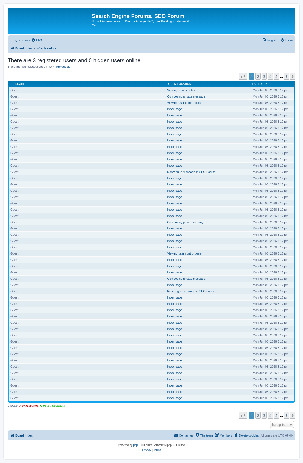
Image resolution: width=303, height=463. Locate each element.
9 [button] (286, 76)
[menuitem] (36, 40)
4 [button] (270, 76)
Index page (174, 109)
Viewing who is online (181, 90)
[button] (243, 76)
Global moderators (52, 405)
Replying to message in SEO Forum (191, 171)
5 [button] (276, 76)
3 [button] (264, 76)
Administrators (28, 405)
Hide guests (62, 66)
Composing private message (186, 96)
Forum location (179, 83)
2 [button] (258, 76)
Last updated (262, 83)
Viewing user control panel (184, 102)
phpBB (137, 445)
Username (17, 83)
